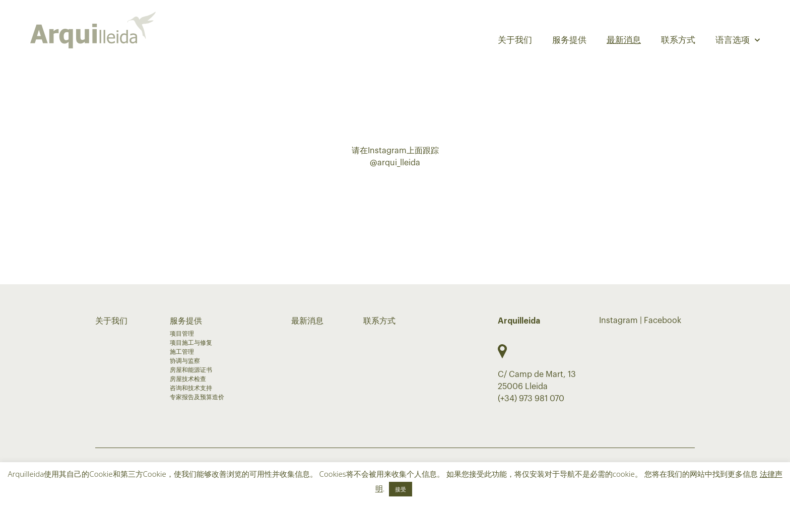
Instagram (618, 321)
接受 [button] (400, 489)
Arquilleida (519, 321)
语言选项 (737, 40)
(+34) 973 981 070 (531, 399)
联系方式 (678, 40)
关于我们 (515, 40)
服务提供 (569, 40)
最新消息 (624, 40)
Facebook (662, 321)
